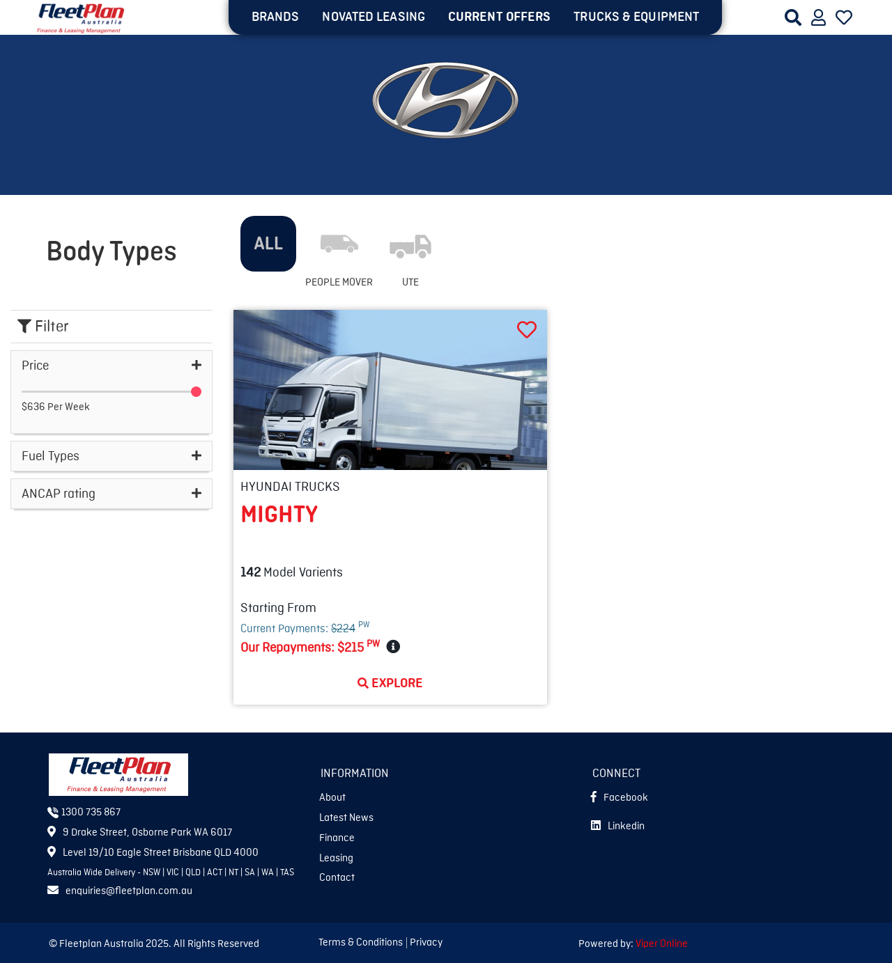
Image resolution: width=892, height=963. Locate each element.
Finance (337, 838)
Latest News (346, 818)
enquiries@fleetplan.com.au (119, 891)
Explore (390, 683)
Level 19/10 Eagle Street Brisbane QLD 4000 (153, 853)
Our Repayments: (310, 647)
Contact (337, 878)
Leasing (336, 858)
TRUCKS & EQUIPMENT (636, 17)
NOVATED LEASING (373, 17)
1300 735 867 (84, 812)
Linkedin (618, 826)
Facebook (619, 798)
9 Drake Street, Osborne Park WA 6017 (139, 832)
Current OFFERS (499, 17)
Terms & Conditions (360, 942)
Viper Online (662, 944)
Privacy (426, 942)
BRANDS (276, 17)
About (332, 798)
